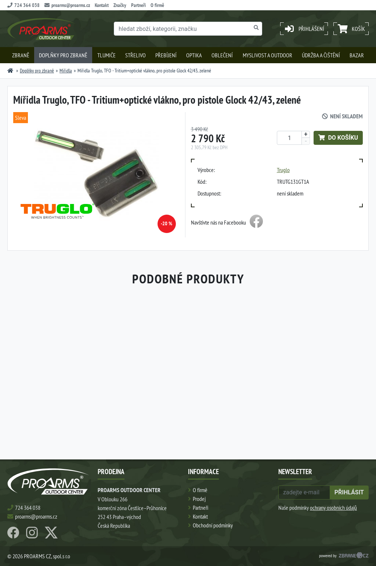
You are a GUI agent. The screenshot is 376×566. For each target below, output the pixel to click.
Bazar (357, 55)
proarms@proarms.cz (67, 5)
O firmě (157, 5)
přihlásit (349, 492)
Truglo (283, 169)
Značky (119, 5)
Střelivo (135, 55)
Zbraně (20, 55)
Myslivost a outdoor (267, 55)
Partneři (138, 5)
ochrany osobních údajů (333, 507)
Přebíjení (166, 55)
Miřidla (65, 70)
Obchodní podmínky (213, 525)
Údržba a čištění (321, 55)
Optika (194, 55)
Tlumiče (106, 55)
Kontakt (102, 5)
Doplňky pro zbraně (63, 55)
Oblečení (222, 55)
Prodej (199, 498)
